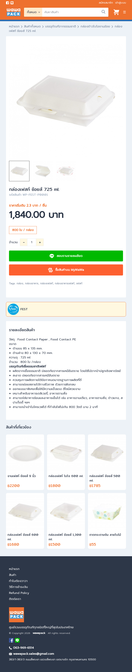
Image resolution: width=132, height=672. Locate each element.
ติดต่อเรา (15, 599)
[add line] (12, 2)
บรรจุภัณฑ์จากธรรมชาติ (60, 26)
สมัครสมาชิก (106, 3)
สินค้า (12, 575)
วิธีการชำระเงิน (18, 587)
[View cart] (116, 12)
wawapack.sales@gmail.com (31, 654)
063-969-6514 (21, 648)
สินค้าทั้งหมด (32, 26)
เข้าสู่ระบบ (120, 3)
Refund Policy (19, 593)
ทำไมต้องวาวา (18, 581)
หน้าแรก (14, 26)
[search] (75, 12)
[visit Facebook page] (7, 2)
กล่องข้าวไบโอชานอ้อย (95, 26)
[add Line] (17, 640)
